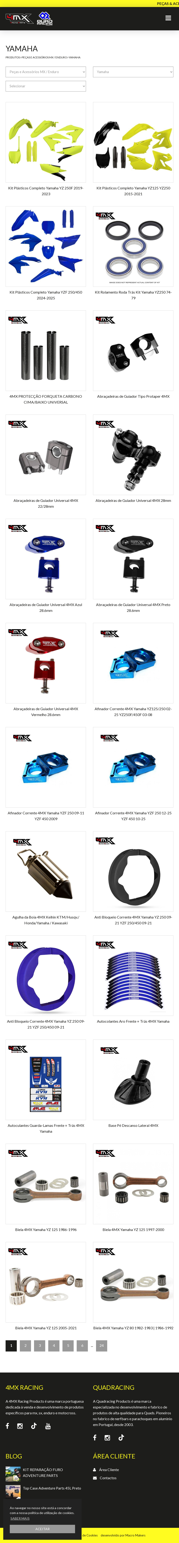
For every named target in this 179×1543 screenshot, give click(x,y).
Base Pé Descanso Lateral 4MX (133, 1125)
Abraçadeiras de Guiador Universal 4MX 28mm (133, 500)
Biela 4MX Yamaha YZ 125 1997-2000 (133, 1229)
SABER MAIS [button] (20, 1518)
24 (102, 1345)
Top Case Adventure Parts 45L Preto (52, 1488)
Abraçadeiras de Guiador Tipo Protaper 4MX (133, 396)
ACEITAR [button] (42, 1529)
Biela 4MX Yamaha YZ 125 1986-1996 (46, 1229)
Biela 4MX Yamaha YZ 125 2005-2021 (46, 1328)
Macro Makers (135, 1535)
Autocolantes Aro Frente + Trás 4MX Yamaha (133, 1021)
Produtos (13, 57)
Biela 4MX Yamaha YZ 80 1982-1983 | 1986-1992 (133, 1328)
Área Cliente (109, 1469)
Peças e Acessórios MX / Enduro (44, 57)
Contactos (108, 1478)
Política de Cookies (84, 1535)
